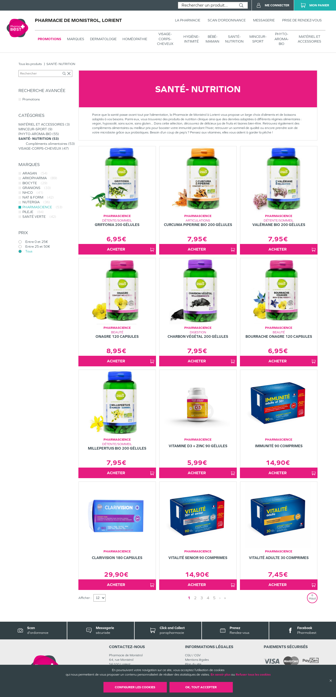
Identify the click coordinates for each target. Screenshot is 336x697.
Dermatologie (103, 39)
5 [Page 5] (214, 598)
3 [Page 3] (201, 598)
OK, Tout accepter (201, 687)
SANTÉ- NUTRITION (234, 39)
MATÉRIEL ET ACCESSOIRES (309, 39)
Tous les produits (30, 64)
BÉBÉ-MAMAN (212, 39)
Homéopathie (134, 39)
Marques (75, 39)
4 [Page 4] (208, 598)
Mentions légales (197, 660)
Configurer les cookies (135, 687)
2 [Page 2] (195, 598)
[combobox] (206, 5)
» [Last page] (225, 598)
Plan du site (193, 664)
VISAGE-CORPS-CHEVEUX (165, 38)
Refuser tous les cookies (253, 674)
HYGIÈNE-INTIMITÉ (191, 39)
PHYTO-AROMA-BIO (282, 38)
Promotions (49, 39)
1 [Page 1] (189, 598)
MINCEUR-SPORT (258, 39)
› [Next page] (219, 598)
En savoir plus (220, 674)
